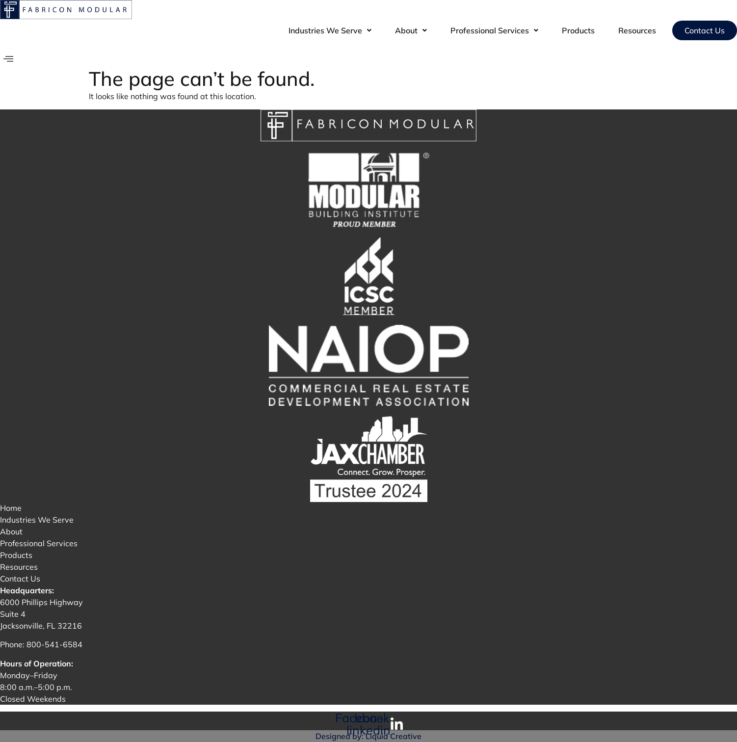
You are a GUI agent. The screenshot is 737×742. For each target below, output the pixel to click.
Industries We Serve (330, 30)
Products (578, 30)
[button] (330, 30)
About (411, 30)
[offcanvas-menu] (8, 59)
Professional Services (494, 30)
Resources (637, 30)
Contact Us (704, 30)
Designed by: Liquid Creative (368, 736)
